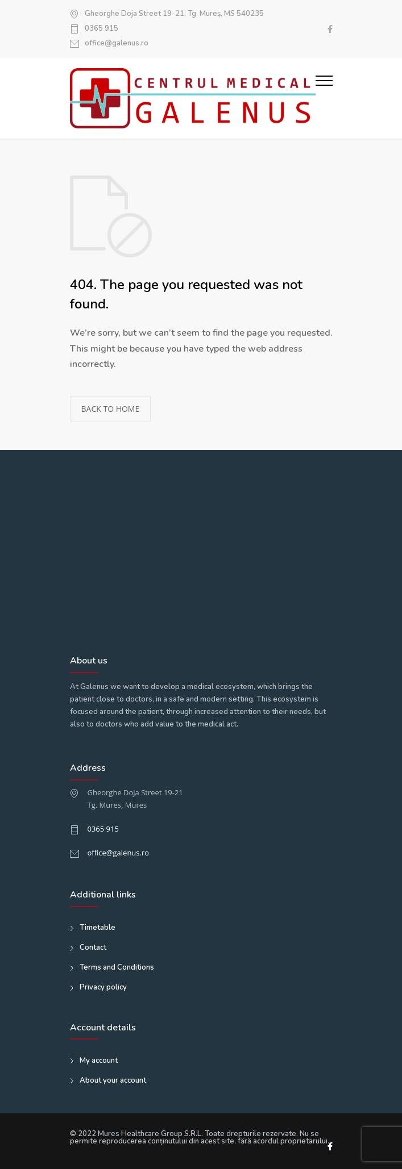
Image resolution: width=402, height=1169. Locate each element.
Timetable (97, 927)
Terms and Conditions (117, 967)
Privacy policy (103, 987)
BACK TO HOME (110, 408)
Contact (93, 947)
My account (99, 1060)
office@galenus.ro (116, 43)
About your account (113, 1080)
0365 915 (101, 29)
